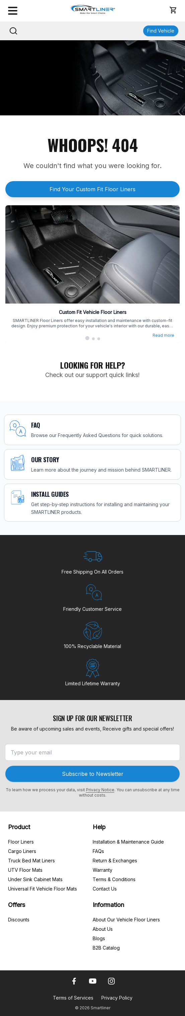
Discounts (18, 919)
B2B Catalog (106, 948)
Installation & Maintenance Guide (128, 842)
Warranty (102, 870)
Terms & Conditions (114, 879)
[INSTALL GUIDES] (92, 503)
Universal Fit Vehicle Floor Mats (42, 889)
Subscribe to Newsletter (92, 773)
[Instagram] (111, 981)
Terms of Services (73, 998)
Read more (163, 335)
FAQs (98, 851)
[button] (173, 10)
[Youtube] (92, 981)
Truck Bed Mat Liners (31, 860)
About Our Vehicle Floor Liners (126, 919)
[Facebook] (74, 981)
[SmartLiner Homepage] (93, 9)
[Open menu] (12, 10)
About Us (103, 929)
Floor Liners (21, 842)
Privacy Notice (100, 789)
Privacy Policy (116, 998)
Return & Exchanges (115, 860)
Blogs (99, 938)
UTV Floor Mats (25, 870)
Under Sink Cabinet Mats (35, 879)
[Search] (13, 31)
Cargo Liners (22, 851)
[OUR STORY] (92, 464)
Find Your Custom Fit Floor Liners (92, 189)
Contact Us (105, 889)
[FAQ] (92, 430)
